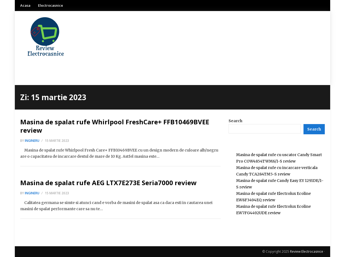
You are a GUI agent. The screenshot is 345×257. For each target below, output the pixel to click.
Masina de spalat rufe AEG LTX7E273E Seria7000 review (108, 182)
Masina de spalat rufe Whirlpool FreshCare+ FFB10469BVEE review (114, 126)
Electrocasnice (50, 5)
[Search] (314, 129)
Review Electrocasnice (306, 251)
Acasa (25, 5)
